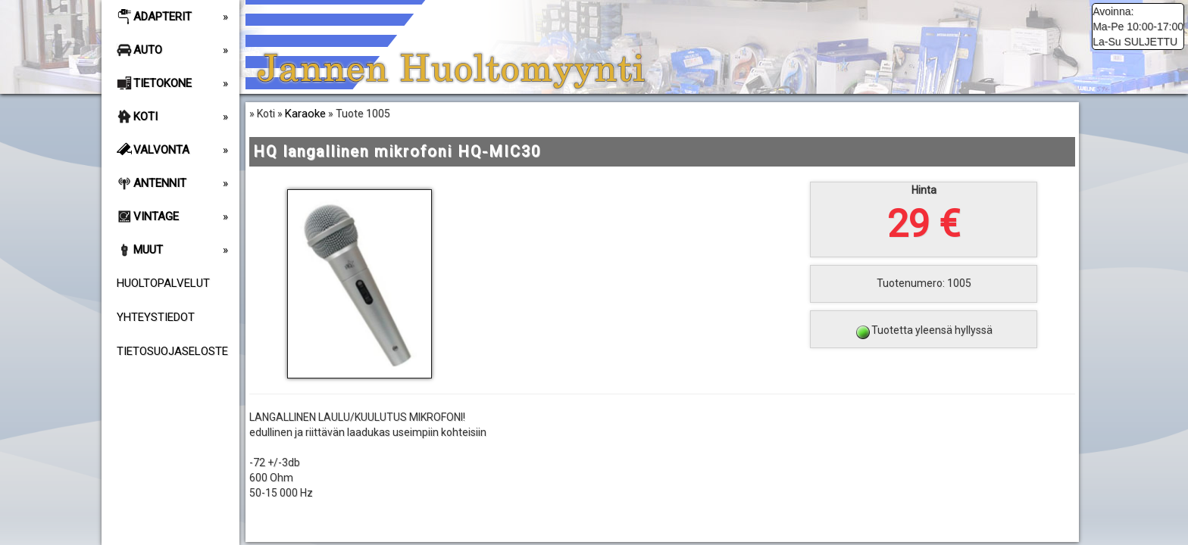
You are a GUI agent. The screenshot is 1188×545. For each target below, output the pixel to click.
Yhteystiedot (156, 317)
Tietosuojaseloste (172, 351)
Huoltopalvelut (163, 283)
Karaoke (305, 113)
